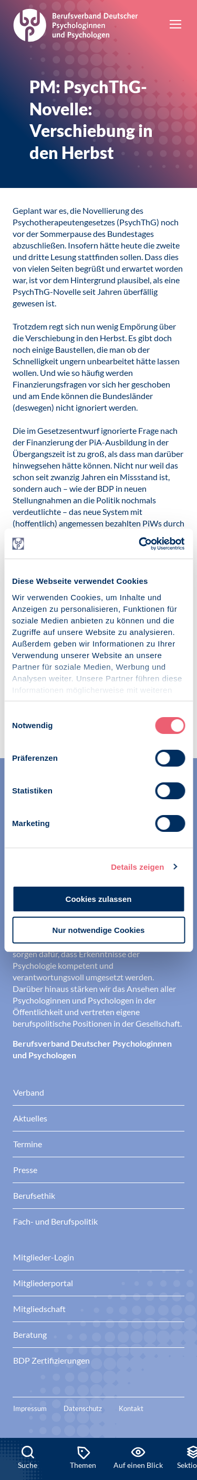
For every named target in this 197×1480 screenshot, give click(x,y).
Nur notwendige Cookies (99, 930)
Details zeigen (137, 866)
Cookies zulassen (99, 899)
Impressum (30, 1408)
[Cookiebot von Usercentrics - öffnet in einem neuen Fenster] (140, 544)
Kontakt (131, 1408)
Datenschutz (83, 1408)
